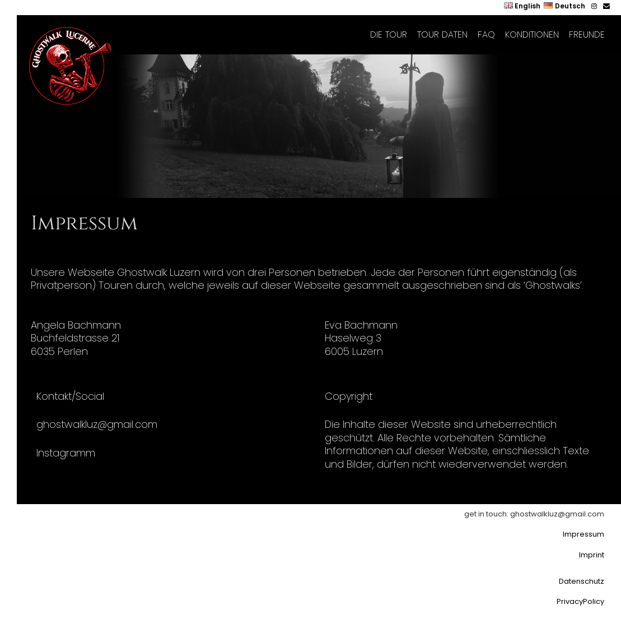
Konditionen (532, 34)
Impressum (583, 534)
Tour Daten (442, 34)
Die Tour (388, 34)
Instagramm (65, 453)
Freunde (587, 34)
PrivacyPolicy (580, 601)
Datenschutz (581, 581)
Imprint (591, 555)
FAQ (486, 34)
